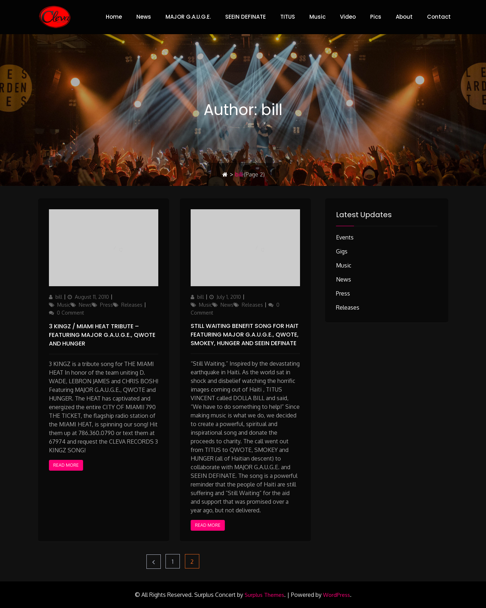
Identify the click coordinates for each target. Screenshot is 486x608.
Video (348, 16)
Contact (439, 16)
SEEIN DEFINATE (245, 16)
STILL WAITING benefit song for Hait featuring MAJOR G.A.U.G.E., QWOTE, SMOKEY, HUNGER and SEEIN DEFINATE (245, 334)
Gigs (342, 251)
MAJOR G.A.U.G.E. (188, 16)
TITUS (287, 16)
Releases (131, 305)
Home (114, 16)
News (143, 16)
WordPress (336, 594)
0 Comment (70, 313)
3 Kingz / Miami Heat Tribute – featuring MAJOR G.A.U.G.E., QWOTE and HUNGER (102, 335)
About (404, 16)
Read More (66, 465)
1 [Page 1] (176, 559)
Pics (375, 16)
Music (317, 16)
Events (345, 237)
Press (106, 305)
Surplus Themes (264, 594)
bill (58, 297)
